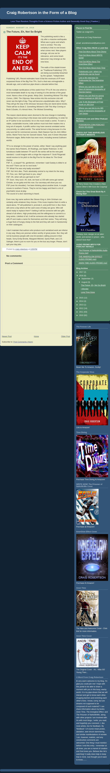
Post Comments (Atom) (23, 342)
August (84, 282)
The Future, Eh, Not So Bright (93, 285)
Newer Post (7, 336)
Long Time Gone (88, 292)
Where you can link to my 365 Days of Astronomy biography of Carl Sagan (92, 110)
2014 (81, 301)
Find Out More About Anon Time (92, 68)
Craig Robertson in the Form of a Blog (42, 12)
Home (36, 336)
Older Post (65, 336)
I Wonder (85, 289)
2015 (81, 298)
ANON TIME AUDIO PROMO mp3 (93, 263)
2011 (81, 312)
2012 (81, 308)
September (86, 279)
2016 (81, 276)
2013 (81, 305)
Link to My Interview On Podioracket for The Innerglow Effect (91, 80)
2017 (81, 272)
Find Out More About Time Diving (92, 52)
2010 (81, 315)
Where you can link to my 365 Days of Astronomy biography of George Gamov (92, 89)
